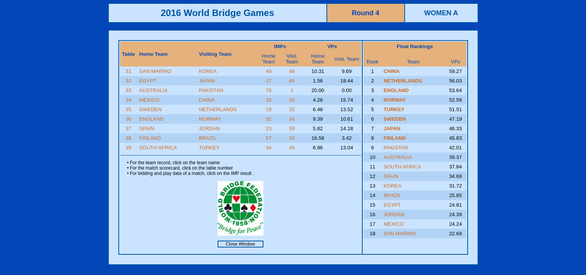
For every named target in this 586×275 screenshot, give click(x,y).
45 (292, 147)
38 (128, 138)
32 (128, 81)
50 (292, 100)
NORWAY (210, 119)
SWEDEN (150, 109)
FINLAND (150, 138)
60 (292, 81)
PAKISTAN (211, 90)
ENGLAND (151, 119)
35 (128, 109)
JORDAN (209, 128)
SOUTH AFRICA (158, 147)
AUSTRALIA (153, 90)
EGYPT (148, 81)
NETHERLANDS (218, 109)
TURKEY (209, 147)
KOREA (208, 71)
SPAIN (146, 128)
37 (128, 128)
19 (268, 109)
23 (268, 128)
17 (268, 81)
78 (268, 90)
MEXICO (149, 100)
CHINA (207, 100)
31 (128, 71)
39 (292, 128)
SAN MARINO (155, 71)
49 (268, 71)
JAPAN (207, 81)
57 (268, 138)
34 (128, 100)
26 (268, 100)
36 (128, 119)
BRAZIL (208, 138)
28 (292, 138)
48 (292, 71)
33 (128, 90)
